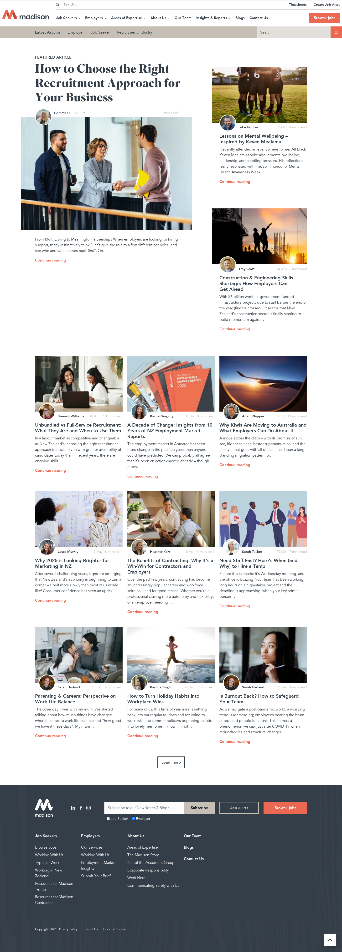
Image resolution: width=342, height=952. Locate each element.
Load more (171, 762)
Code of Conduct (115, 929)
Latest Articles (47, 32)
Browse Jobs (46, 847)
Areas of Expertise (128, 18)
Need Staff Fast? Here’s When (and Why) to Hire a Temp (258, 563)
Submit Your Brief (96, 876)
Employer (75, 32)
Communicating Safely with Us (153, 885)
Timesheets (297, 5)
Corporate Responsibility (148, 870)
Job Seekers (68, 18)
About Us (160, 18)
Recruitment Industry (134, 32)
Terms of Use (90, 929)
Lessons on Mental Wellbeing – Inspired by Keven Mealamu (253, 139)
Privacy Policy (68, 929)
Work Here (136, 878)
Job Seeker (100, 32)
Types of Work (47, 862)
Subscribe (199, 808)
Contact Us (258, 18)
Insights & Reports (213, 18)
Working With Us (49, 855)
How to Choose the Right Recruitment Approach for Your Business (108, 83)
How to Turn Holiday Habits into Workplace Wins (163, 699)
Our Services (92, 847)
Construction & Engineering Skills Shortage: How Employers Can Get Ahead (256, 283)
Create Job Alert (327, 5)
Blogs (240, 18)
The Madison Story (143, 855)
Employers (95, 18)
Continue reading (50, 260)
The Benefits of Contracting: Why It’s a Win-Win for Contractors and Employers (170, 566)
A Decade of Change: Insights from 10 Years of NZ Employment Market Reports (169, 430)
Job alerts (239, 808)
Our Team (183, 18)
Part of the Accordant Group (151, 862)
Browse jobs (324, 17)
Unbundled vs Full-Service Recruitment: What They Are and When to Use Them (78, 427)
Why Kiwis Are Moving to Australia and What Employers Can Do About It (263, 427)
